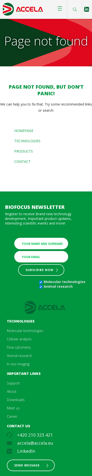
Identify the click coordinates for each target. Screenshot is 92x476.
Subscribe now (39, 270)
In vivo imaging (18, 364)
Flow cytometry (19, 347)
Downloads (16, 399)
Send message (27, 465)
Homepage (23, 130)
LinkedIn (26, 451)
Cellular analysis (19, 339)
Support (13, 383)
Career (12, 416)
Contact (22, 161)
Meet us (13, 408)
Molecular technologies (64, 281)
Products (23, 151)
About (11, 391)
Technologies (27, 141)
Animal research (58, 286)
